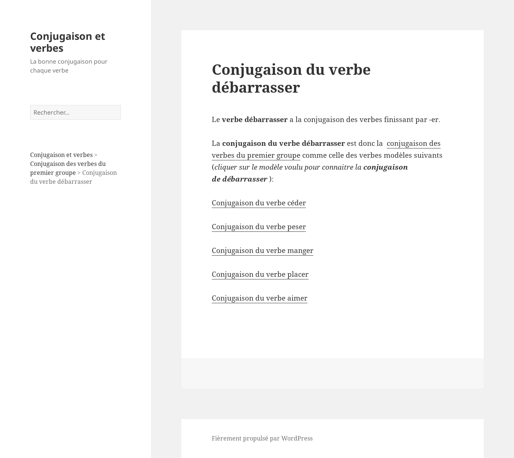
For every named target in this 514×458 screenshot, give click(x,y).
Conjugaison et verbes (67, 42)
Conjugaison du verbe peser (259, 226)
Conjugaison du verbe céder (259, 203)
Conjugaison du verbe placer (260, 274)
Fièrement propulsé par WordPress (262, 438)
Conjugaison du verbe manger (262, 250)
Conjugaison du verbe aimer (259, 298)
